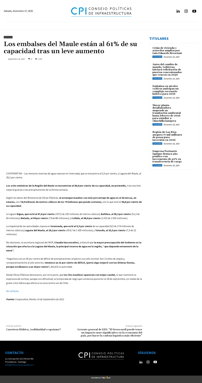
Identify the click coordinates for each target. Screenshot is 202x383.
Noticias (8, 37)
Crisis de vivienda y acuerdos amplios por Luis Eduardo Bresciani (167, 51)
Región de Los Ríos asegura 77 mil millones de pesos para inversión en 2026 (167, 136)
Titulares (157, 57)
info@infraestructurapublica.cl (19, 364)
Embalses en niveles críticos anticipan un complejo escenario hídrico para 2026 (165, 90)
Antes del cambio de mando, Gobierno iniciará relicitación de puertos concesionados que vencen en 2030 (167, 69)
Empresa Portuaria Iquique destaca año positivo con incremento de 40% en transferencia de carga (166, 156)
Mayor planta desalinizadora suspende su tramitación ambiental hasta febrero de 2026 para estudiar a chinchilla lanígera (166, 113)
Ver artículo (12, 291)
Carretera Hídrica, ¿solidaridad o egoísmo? (33, 329)
